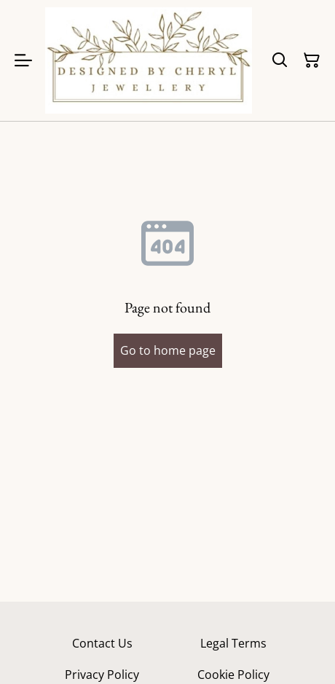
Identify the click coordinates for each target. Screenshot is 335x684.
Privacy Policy (102, 675)
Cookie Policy (233, 675)
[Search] (280, 60)
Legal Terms (233, 643)
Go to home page (168, 350)
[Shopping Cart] (312, 60)
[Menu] (23, 60)
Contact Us (102, 643)
